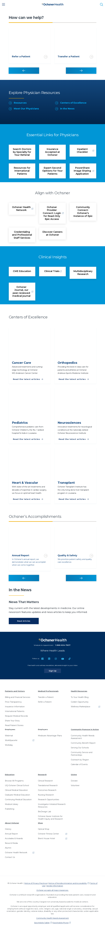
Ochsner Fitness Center (48, 834)
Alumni (8, 848)
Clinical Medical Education (16, 790)
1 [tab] (31, 22)
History (8, 829)
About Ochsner (12, 823)
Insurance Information (15, 706)
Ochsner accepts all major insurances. (52, 890)
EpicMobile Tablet (42, 923)
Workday (9, 745)
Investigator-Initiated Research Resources (52, 805)
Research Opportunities (48, 799)
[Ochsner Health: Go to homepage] (52, 4)
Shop (40, 823)
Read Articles (23, 621)
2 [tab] (74, 22)
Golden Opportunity (79, 702)
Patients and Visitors (15, 691)
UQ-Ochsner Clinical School (17, 785)
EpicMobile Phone (61, 923)
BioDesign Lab (44, 811)
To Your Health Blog (79, 697)
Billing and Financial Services (17, 697)
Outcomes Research (47, 790)
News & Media (11, 843)
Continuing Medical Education (18, 799)
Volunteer (75, 785)
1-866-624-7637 (62, 645)
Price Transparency (13, 702)
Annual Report (11, 834)
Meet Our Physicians (24, 108)
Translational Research (48, 785)
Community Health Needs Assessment (82, 736)
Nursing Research (46, 795)
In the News (64, 108)
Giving (74, 775)
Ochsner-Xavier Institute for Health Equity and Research (50, 817)
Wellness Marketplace (80, 706)
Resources (18, 102)
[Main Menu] (3, 4)
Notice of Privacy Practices (36, 883)
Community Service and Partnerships (81, 753)
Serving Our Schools (80, 748)
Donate (74, 781)
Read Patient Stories (14, 725)
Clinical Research (45, 781)
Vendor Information (54, 886)
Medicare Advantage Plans (50, 735)
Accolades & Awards (14, 838)
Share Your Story (12, 721)
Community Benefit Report (83, 743)
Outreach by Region (80, 760)
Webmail (9, 735)
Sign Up (55, 670)
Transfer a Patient (46, 697)
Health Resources (79, 691)
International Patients (14, 711)
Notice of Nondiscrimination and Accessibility (68, 883)
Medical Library (11, 804)
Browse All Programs (14, 781)
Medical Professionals (48, 691)
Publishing (9, 809)
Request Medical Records (16, 716)
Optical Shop (43, 829)
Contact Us (10, 857)
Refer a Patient (45, 702)
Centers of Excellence (70, 102)
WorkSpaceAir (11, 740)
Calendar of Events (79, 764)
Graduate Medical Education (17, 795)
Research (42, 775)
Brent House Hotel (46, 838)
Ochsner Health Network (16, 852)
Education (9, 775)
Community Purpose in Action (85, 729)
